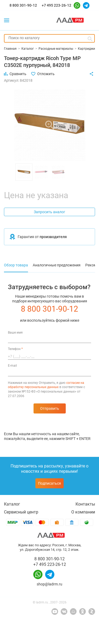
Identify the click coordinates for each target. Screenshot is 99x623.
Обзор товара (16, 265)
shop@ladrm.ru (49, 584)
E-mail (12, 365)
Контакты (85, 504)
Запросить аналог (49, 212)
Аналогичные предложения (57, 265)
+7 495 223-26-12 (56, 5)
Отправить (49, 408)
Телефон (15, 349)
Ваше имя (15, 332)
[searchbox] (49, 37)
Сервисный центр (21, 512)
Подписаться (49, 483)
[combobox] (49, 38)
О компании (83, 512)
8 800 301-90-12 (23, 5)
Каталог (12, 504)
